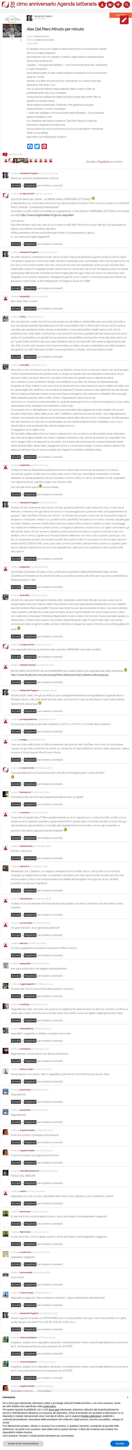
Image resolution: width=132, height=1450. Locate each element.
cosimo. (23, 1191)
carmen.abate (26, 923)
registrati (30, 185)
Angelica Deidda (27, 1130)
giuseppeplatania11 (28, 719)
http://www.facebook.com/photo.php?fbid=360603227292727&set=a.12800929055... (60, 674)
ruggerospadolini (27, 984)
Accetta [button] (120, 1443)
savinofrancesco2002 (29, 1171)
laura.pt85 (24, 365)
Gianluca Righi (26, 1069)
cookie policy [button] (49, 1406)
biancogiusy (25, 792)
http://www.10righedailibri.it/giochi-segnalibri (47, 215)
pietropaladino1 (26, 1028)
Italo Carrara (25, 1211)
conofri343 (24, 1004)
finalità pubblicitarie (91, 1416)
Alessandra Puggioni (43, 16)
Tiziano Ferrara (26, 1293)
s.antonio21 (25, 812)
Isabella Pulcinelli (27, 665)
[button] (127, 1397)
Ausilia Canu (25, 1252)
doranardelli (25, 963)
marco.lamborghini (28, 1337)
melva (22, 317)
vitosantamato (26, 899)
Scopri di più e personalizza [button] (23, 1443)
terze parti (54, 1409)
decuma (23, 943)
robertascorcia (26, 846)
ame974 (23, 739)
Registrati (103, 161)
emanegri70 (25, 1049)
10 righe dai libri (27, 193)
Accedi (16, 185)
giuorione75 (25, 1089)
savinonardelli (26, 1272)
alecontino (24, 866)
